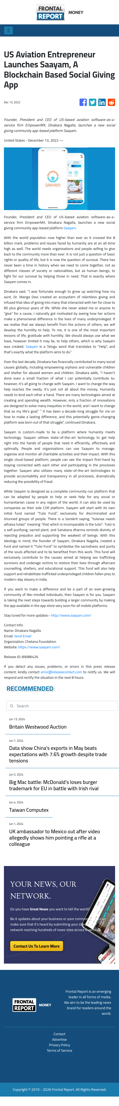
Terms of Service (59, 1050)
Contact (59, 1033)
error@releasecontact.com (61, 672)
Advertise (59, 1039)
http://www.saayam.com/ (71, 615)
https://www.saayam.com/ (39, 647)
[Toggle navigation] (8, 30)
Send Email (22, 636)
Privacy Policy (59, 1044)
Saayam (70, 228)
